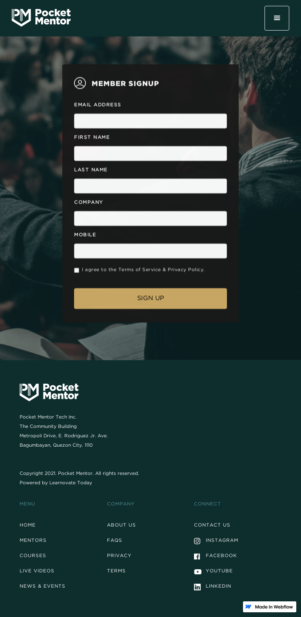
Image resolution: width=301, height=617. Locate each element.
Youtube (219, 571)
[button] (277, 18)
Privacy (119, 556)
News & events (42, 587)
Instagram (222, 541)
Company (88, 204)
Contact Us (212, 525)
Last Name (91, 171)
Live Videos (37, 571)
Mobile (85, 236)
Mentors (33, 541)
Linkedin (218, 587)
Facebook (221, 556)
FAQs (114, 541)
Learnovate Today (70, 483)
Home (28, 525)
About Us (121, 525)
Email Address (97, 106)
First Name (92, 139)
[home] (41, 17)
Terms (116, 571)
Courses (33, 556)
